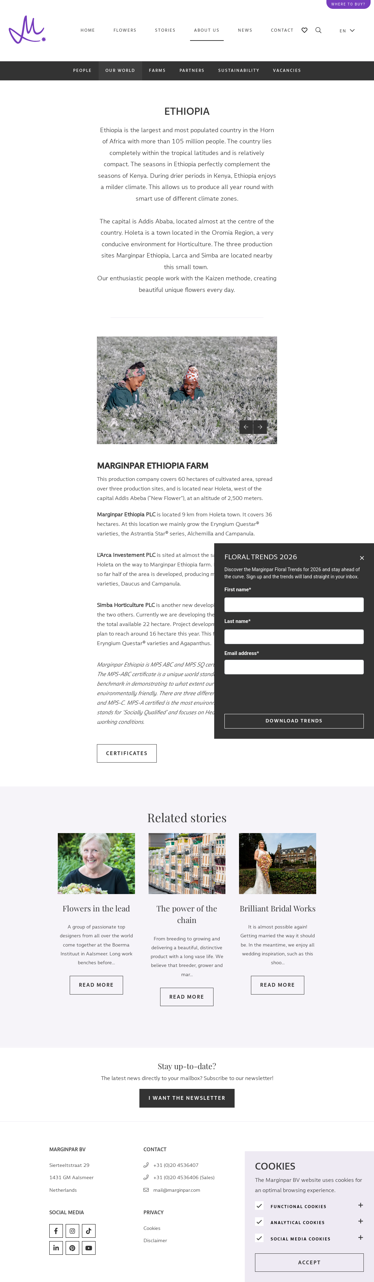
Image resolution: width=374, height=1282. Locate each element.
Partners (192, 70)
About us (207, 30)
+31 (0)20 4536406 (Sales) (184, 1177)
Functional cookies (299, 1207)
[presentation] (276, 693)
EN (343, 31)
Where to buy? (349, 4)
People (82, 70)
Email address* (241, 653)
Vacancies (287, 70)
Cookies (151, 1228)
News (245, 30)
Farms (157, 70)
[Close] (362, 557)
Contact (282, 30)
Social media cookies (301, 1239)
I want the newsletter (187, 1098)
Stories (165, 30)
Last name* (237, 621)
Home (88, 30)
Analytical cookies (298, 1223)
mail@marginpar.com (176, 1190)
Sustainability (238, 70)
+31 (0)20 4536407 (176, 1165)
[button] (246, 430)
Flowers (125, 30)
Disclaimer (155, 1240)
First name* (237, 590)
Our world (120, 70)
